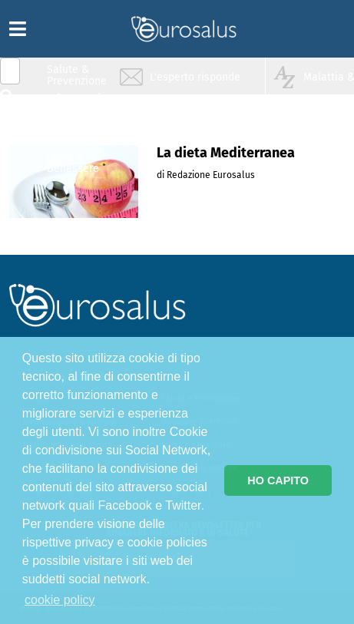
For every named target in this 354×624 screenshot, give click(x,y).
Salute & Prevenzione (77, 75)
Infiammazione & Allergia (81, 104)
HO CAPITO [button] (278, 480)
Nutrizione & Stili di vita (77, 133)
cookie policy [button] (60, 599)
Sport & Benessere (73, 162)
